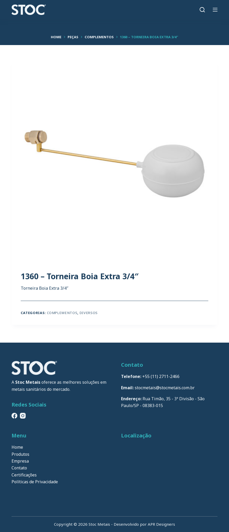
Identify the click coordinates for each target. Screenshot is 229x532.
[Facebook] (14, 416)
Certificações (24, 475)
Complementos (62, 312)
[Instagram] (23, 416)
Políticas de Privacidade (35, 482)
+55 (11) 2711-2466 (160, 376)
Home (17, 447)
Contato (19, 468)
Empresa (20, 461)
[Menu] (215, 9)
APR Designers (161, 524)
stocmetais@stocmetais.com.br (165, 388)
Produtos (20, 454)
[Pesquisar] (202, 9)
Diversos (89, 312)
